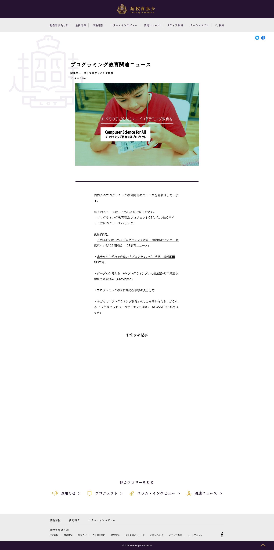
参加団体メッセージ (135, 535)
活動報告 (98, 25)
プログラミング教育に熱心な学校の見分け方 (126, 290)
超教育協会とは (59, 25)
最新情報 (80, 25)
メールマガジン (199, 25)
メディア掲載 (175, 25)
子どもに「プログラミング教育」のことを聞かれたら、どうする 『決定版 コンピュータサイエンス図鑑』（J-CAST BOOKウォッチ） (136, 307)
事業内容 (82, 535)
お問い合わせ (156, 535)
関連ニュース (152, 25)
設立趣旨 (54, 535)
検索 (219, 25)
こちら (125, 211)
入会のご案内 (98, 535)
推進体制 (68, 535)
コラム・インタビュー (124, 25)
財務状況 (115, 535)
